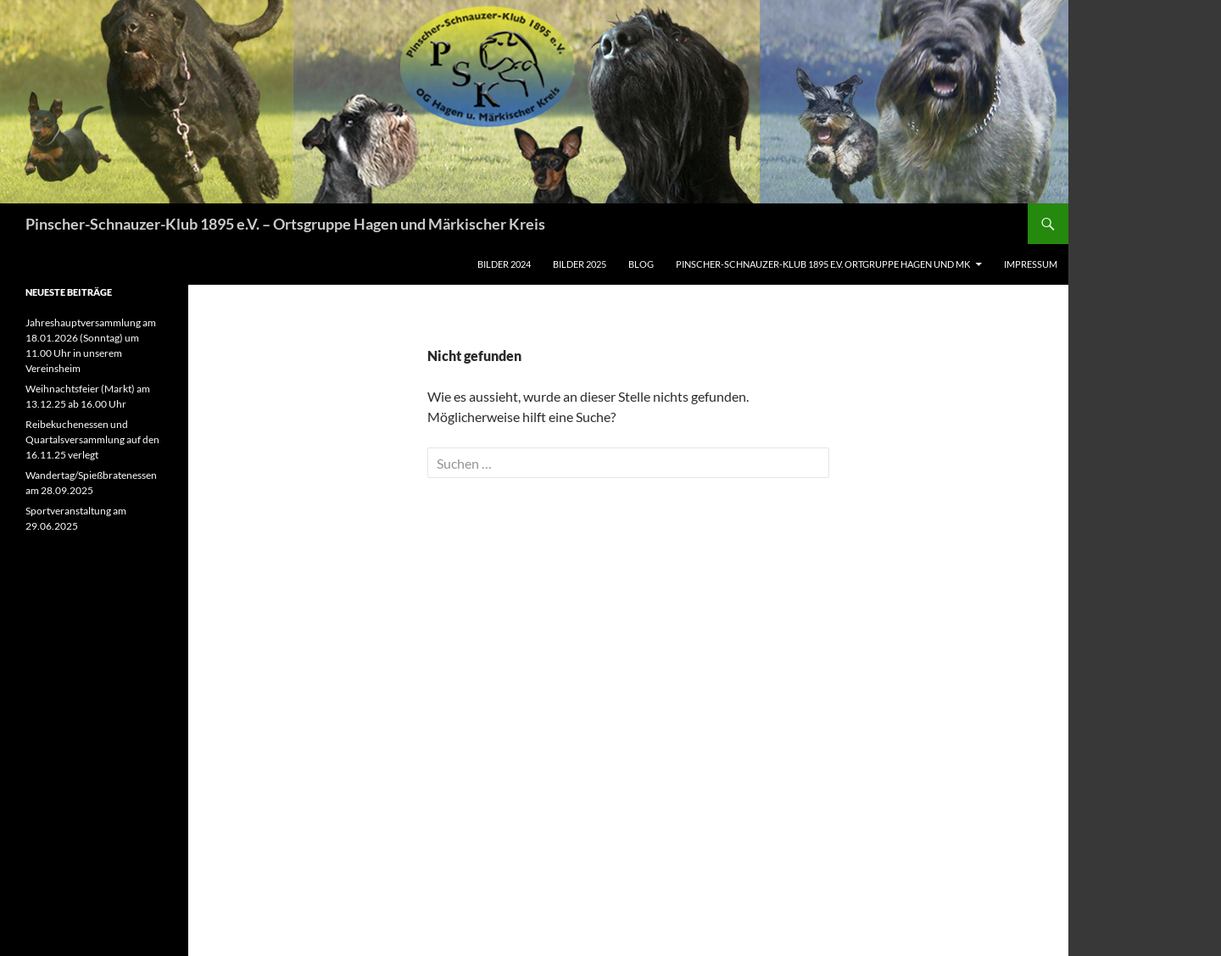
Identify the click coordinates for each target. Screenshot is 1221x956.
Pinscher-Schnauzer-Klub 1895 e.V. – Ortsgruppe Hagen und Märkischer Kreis (285, 223)
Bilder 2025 (579, 264)
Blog (641, 264)
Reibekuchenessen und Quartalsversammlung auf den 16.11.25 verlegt (92, 439)
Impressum (1030, 264)
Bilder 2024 (504, 264)
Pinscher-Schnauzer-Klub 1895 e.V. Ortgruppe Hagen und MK (823, 264)
